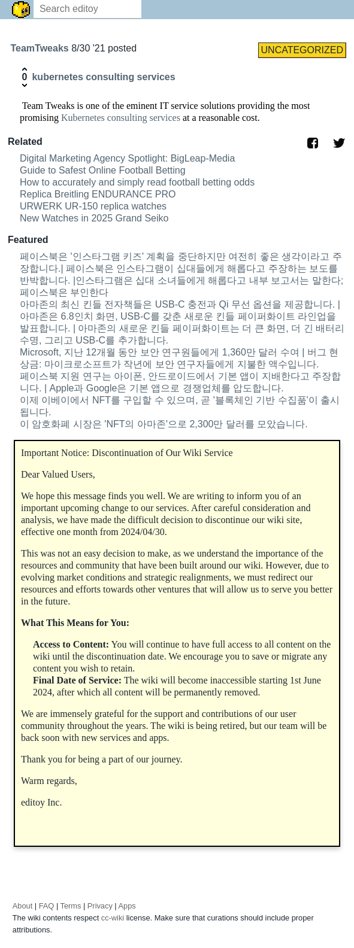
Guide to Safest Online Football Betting (103, 170)
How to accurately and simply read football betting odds (137, 182)
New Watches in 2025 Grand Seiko (94, 218)
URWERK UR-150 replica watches (93, 206)
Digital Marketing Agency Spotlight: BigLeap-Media (127, 158)
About (22, 905)
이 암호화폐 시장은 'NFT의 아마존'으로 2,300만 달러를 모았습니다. (164, 424)
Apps (127, 905)
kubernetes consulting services (103, 77)
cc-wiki (112, 917)
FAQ (47, 905)
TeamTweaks (40, 48)
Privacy (100, 905)
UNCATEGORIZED (302, 50)
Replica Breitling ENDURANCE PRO (98, 194)
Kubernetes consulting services (121, 118)
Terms (70, 905)
